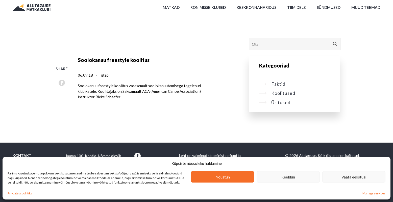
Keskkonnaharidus (256, 7)
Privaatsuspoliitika (20, 193)
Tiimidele (296, 7)
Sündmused (328, 7)
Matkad (171, 7)
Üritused (274, 102)
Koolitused (277, 93)
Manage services (373, 193)
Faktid (272, 84)
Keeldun (288, 177)
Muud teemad (365, 7)
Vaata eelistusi (353, 177)
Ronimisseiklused (208, 7)
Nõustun (222, 177)
